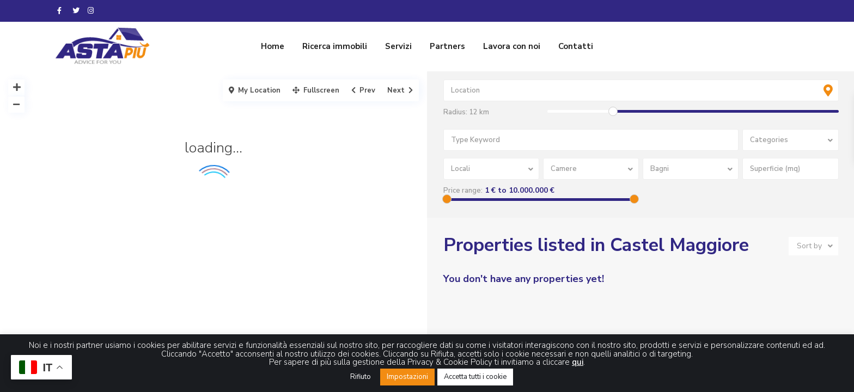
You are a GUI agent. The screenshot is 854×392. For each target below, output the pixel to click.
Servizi (398, 46)
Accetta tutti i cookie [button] (475, 377)
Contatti (575, 46)
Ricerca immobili (334, 46)
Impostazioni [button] (407, 377)
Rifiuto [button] (360, 377)
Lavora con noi (511, 46)
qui (577, 362)
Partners (447, 46)
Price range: (463, 190)
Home (272, 46)
